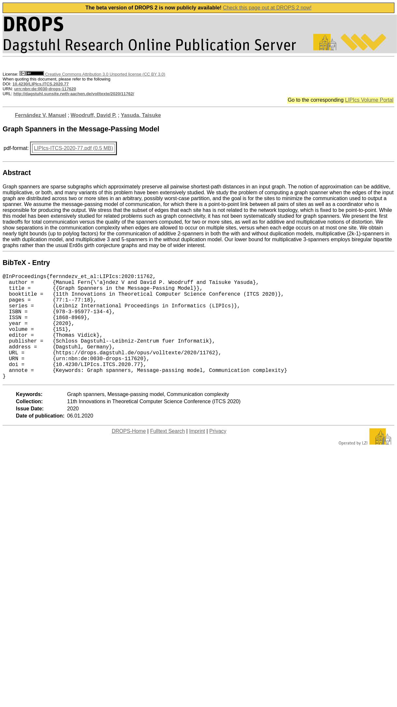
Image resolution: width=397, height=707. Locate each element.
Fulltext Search (167, 454)
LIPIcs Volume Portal (369, 100)
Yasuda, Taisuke (141, 115)
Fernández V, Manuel (40, 115)
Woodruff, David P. (94, 115)
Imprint (197, 454)
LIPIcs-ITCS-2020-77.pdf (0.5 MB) (73, 148)
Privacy (217, 454)
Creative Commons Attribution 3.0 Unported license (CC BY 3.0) (92, 74)
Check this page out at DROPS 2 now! (267, 7)
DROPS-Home (129, 454)
